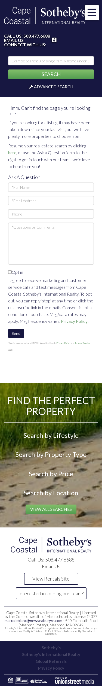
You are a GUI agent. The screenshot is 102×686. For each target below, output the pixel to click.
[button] (51, 74)
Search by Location (51, 493)
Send (16, 333)
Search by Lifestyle (51, 435)
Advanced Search (53, 86)
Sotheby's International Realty (51, 654)
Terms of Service (82, 343)
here (12, 152)
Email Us (14, 40)
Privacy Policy (74, 321)
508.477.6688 (36, 35)
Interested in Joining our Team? (51, 593)
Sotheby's (51, 647)
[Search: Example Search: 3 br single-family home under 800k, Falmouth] (51, 60)
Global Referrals (51, 661)
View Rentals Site (51, 579)
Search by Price (51, 474)
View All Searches (51, 509)
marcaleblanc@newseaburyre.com (33, 620)
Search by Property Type (51, 454)
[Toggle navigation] (92, 12)
